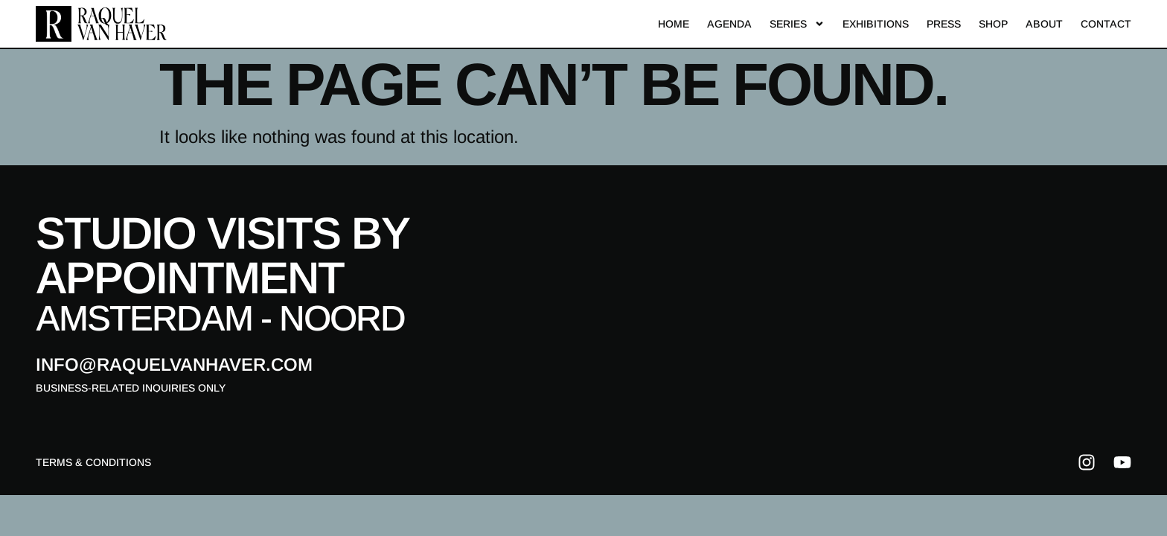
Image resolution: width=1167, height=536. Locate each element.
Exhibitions (876, 24)
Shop (993, 24)
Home (673, 24)
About (1044, 24)
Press (944, 24)
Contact (1106, 24)
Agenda (729, 24)
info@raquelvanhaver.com (174, 364)
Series (797, 23)
